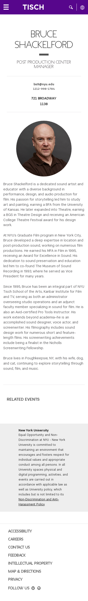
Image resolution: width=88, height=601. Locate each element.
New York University (34, 430)
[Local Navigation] (6, 7)
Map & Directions (24, 571)
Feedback (17, 555)
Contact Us (19, 547)
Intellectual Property (30, 563)
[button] (71, 7)
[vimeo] (33, 589)
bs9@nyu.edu (44, 84)
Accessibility (20, 531)
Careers (15, 539)
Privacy (15, 579)
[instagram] (39, 589)
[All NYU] (82, 7)
